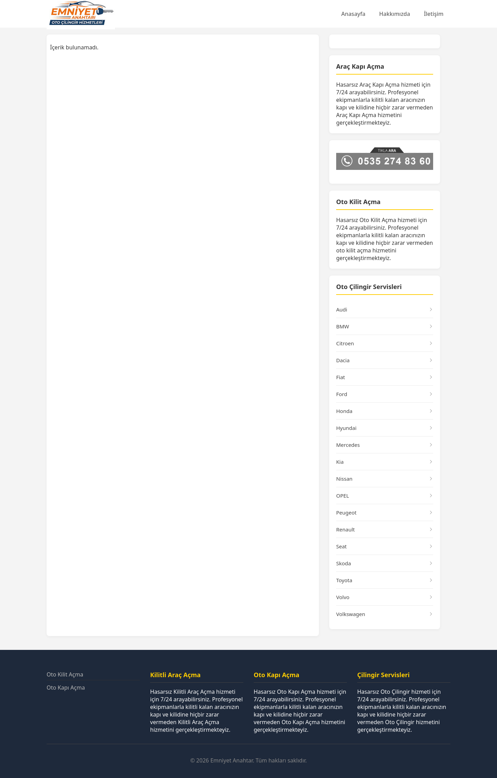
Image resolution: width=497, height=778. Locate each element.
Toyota (344, 580)
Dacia (343, 360)
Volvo (342, 597)
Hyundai (346, 427)
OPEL (342, 495)
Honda (344, 410)
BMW (342, 326)
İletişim (434, 14)
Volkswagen (350, 614)
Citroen (345, 343)
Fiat (340, 377)
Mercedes (348, 444)
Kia (340, 461)
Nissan (344, 478)
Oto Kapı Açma (66, 687)
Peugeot (346, 512)
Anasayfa (353, 14)
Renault (345, 529)
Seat (341, 546)
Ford (341, 394)
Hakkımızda (394, 14)
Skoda (343, 563)
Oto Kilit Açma (65, 674)
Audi (341, 309)
